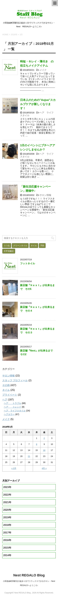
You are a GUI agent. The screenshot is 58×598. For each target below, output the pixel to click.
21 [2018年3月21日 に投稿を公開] (29, 456)
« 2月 (13, 468)
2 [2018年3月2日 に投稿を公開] (44, 438)
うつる (7, 245)
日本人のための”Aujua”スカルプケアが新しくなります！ (38, 104)
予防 (42, 245)
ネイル (34, 245)
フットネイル (27, 263)
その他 (6, 385)
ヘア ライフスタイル (15, 410)
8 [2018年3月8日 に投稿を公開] (36, 444)
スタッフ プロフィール (15, 380)
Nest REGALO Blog (29, 575)
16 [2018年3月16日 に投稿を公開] (44, 450)
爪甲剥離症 (9, 251)
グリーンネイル (20, 245)
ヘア (4, 399)
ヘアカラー (9, 414)
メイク (43, 70)
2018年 (14, 34)
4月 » (44, 468)
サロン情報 (45, 195)
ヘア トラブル (12, 403)
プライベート (9, 394)
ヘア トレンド (12, 407)
